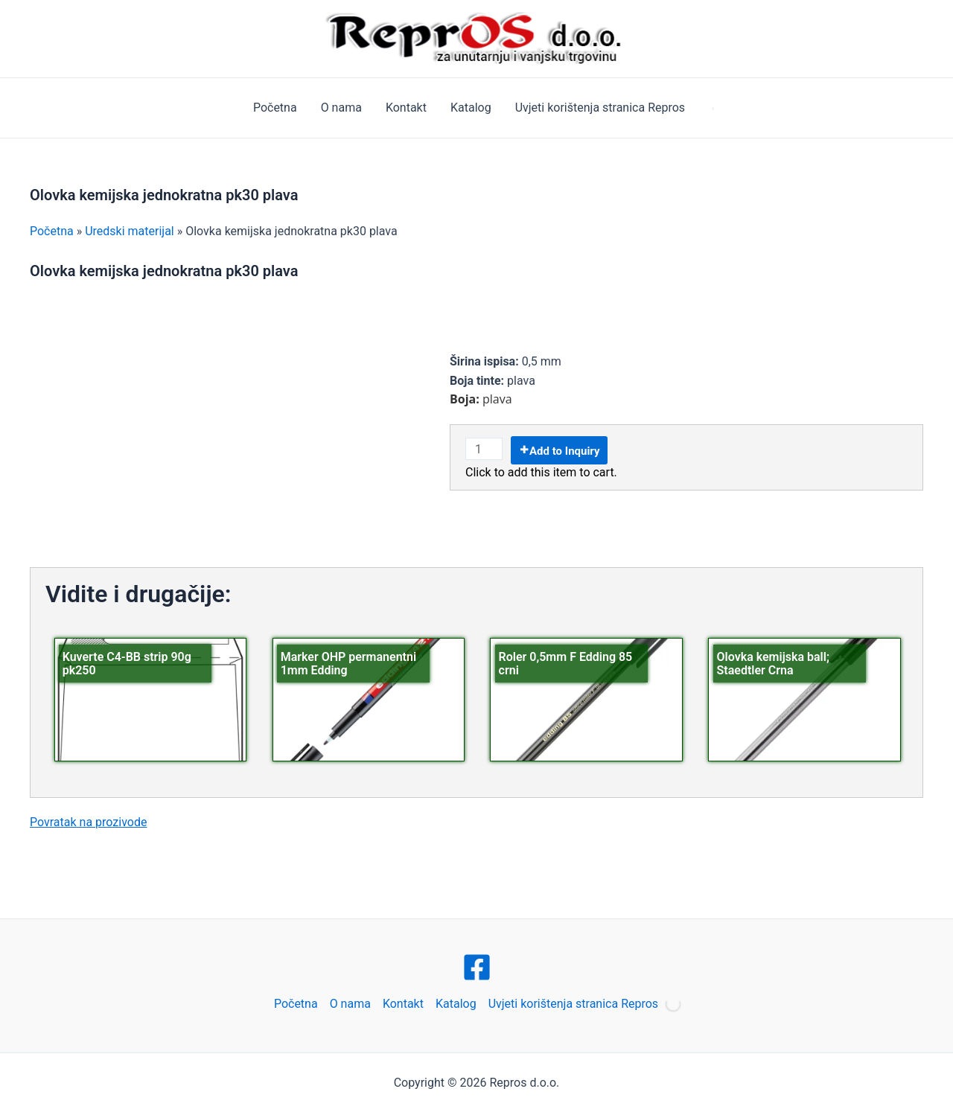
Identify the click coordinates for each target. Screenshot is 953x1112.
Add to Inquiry (564, 451)
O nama (341, 107)
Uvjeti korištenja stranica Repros (600, 107)
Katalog (470, 107)
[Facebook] (476, 967)
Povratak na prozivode (88, 822)
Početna (275, 107)
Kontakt (406, 107)
